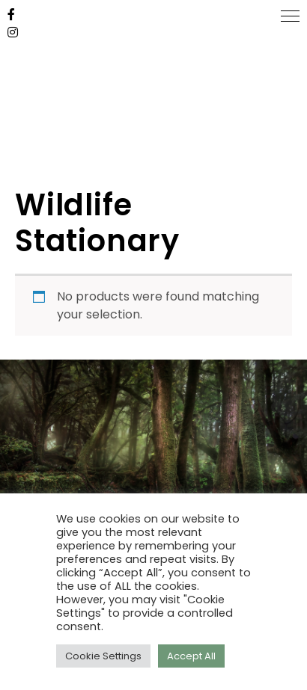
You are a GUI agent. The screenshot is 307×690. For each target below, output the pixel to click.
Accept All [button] (191, 656)
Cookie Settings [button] (103, 656)
